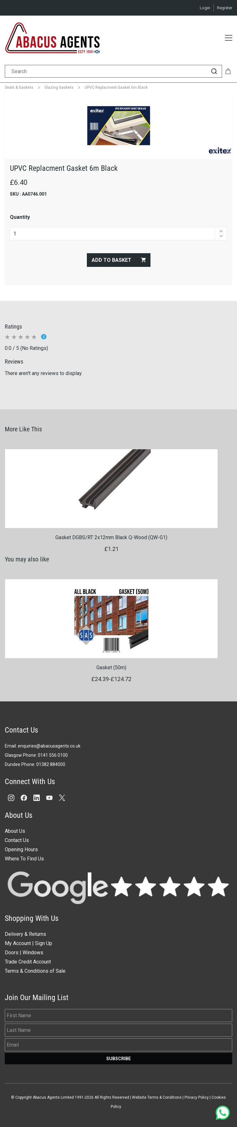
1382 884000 (52, 764)
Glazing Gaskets (59, 87)
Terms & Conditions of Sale (35, 971)
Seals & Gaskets (19, 87)
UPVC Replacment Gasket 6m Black (116, 87)
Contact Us (17, 840)
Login (205, 7)
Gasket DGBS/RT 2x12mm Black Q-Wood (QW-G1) (111, 537)
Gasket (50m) (111, 667)
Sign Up (43, 943)
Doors (11, 953)
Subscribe (118, 1058)
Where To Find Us (24, 859)
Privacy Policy (197, 1097)
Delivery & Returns (25, 934)
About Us (15, 831)
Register (224, 7)
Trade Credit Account (28, 962)
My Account (18, 943)
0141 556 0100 (53, 755)
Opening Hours (21, 849)
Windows (33, 953)
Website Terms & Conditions (157, 1097)
